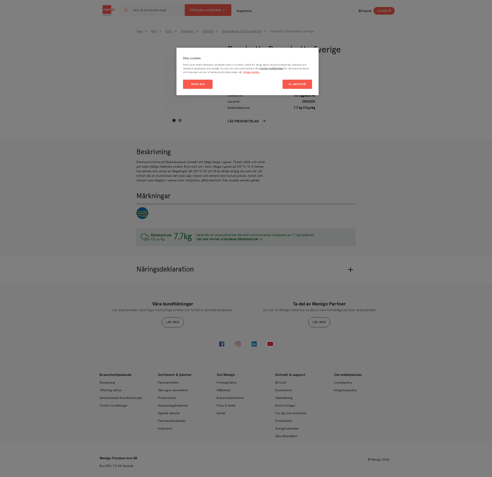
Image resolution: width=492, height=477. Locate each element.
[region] (247, 71)
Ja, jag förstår (297, 84)
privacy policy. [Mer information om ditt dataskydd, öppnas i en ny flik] (251, 72)
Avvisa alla (197, 84)
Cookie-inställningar (271, 68)
